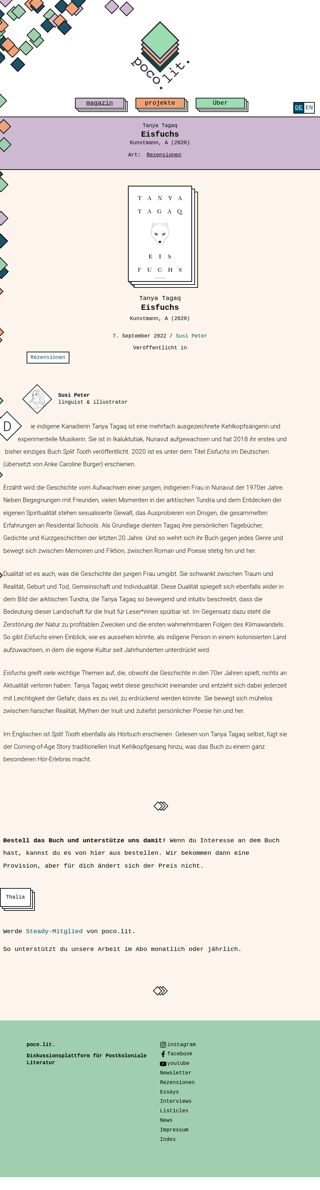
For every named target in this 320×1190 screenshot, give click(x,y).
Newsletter (175, 1073)
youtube (178, 1064)
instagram (181, 1045)
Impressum (174, 1130)
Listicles (174, 1111)
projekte (160, 103)
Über (220, 103)
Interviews (175, 1101)
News (166, 1120)
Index (168, 1140)
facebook (180, 1054)
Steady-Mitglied (54, 931)
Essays (169, 1092)
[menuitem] (299, 108)
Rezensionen (164, 155)
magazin (99, 103)
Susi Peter (192, 336)
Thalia (15, 897)
